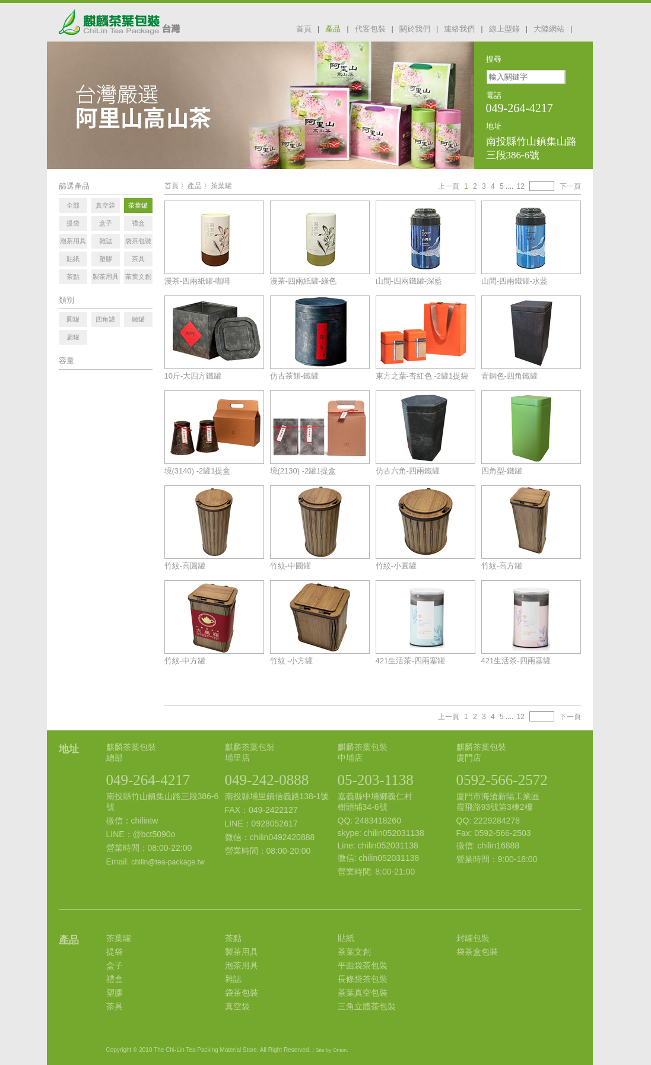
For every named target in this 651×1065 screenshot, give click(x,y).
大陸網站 (548, 28)
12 (520, 186)
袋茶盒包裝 (477, 951)
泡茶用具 (241, 965)
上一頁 (448, 186)
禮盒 (114, 979)
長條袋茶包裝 (363, 979)
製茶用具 (241, 951)
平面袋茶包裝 (363, 965)
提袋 (114, 951)
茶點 (233, 938)
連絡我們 (459, 28)
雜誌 (233, 979)
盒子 (114, 965)
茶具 (114, 1006)
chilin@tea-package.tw (167, 862)
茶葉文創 (354, 951)
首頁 (304, 28)
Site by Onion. (332, 1050)
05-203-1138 (376, 780)
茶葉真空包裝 (363, 992)
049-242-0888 (267, 780)
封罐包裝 (473, 938)
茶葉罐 (221, 186)
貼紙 (346, 938)
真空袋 (237, 1006)
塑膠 (114, 992)
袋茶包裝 (241, 992)
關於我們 (414, 28)
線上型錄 (504, 28)
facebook (586, 28)
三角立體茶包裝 (367, 1006)
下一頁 (570, 186)
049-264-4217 (148, 780)
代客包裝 (370, 28)
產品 (333, 28)
